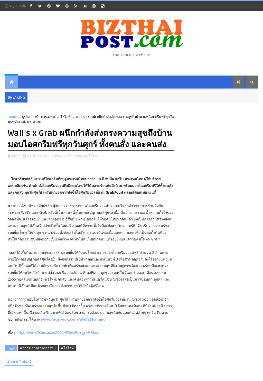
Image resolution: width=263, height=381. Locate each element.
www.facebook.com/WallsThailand (73, 319)
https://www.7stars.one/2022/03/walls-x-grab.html (57, 332)
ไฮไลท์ (66, 116)
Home (12, 116)
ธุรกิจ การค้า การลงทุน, (71, 156)
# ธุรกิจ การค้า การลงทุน (38, 348)
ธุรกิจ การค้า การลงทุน (38, 116)
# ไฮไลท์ (67, 348)
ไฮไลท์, (94, 156)
